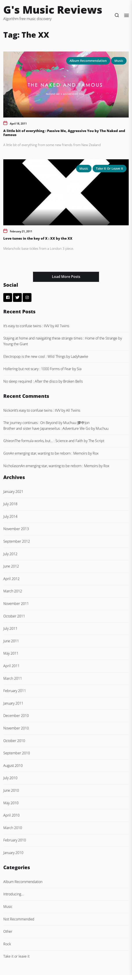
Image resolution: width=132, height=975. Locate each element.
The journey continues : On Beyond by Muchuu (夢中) (44, 422)
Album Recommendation (88, 61)
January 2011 (13, 703)
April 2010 (11, 815)
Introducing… (13, 894)
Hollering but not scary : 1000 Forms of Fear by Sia (42, 368)
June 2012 (11, 566)
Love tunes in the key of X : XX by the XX (37, 238)
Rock (7, 944)
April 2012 (11, 578)
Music (118, 61)
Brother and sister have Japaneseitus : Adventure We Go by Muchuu (55, 428)
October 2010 (14, 740)
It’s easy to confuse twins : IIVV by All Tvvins (36, 325)
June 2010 (11, 790)
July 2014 (10, 516)
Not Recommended (18, 919)
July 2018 (10, 503)
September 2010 (16, 753)
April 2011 (11, 665)
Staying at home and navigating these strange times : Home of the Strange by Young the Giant (62, 341)
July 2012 (10, 553)
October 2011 (14, 616)
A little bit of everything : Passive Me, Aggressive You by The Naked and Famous (64, 133)
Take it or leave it (109, 168)
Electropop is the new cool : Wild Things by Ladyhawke (45, 356)
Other (7, 931)
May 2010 (10, 803)
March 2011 (12, 678)
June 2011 (11, 641)
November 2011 (16, 603)
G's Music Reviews (52, 9)
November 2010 (16, 728)
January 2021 (13, 491)
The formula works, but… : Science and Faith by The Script (59, 440)
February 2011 (14, 690)
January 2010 (13, 852)
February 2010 (14, 840)
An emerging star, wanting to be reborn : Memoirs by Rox (54, 453)
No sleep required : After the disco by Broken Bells (43, 381)
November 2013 (16, 528)
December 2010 (16, 715)
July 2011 (10, 628)
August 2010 (13, 765)
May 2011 (10, 653)
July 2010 (10, 777)
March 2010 (12, 827)
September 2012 (16, 541)
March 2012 (12, 591)
